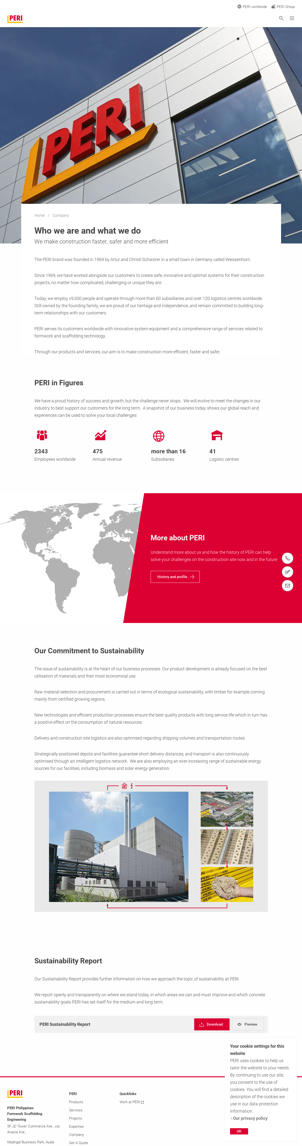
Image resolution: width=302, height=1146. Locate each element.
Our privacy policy (249, 1118)
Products (76, 1102)
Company (76, 1135)
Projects (75, 1118)
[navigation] (175, 577)
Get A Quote (78, 1143)
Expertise (76, 1126)
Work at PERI (132, 1102)
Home (39, 215)
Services (76, 1110)
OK (239, 1131)
